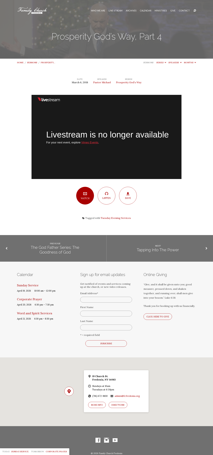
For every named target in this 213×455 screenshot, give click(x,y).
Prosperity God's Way (128, 82)
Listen (106, 195)
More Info (97, 405)
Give (173, 11)
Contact (184, 11)
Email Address (89, 293)
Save (127, 195)
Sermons (32, 62)
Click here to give (157, 316)
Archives (131, 11)
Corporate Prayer (29, 299)
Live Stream (115, 11)
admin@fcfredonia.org (127, 396)
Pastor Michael (102, 82)
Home (20, 62)
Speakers (174, 62)
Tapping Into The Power (158, 250)
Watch (85, 196)
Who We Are (98, 11)
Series (161, 62)
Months (190, 62)
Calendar (145, 11)
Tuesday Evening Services (116, 217)
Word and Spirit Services (34, 313)
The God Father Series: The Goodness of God (55, 249)
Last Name (86, 321)
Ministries (161, 11)
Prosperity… (48, 62)
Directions (117, 405)
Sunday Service (28, 285)
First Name (86, 307)
